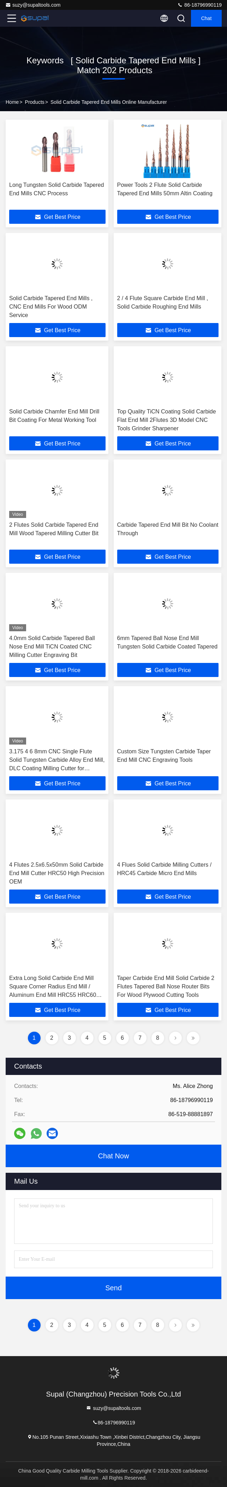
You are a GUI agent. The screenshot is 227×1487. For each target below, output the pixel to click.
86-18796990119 (199, 5)
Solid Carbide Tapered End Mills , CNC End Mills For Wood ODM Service (50, 306)
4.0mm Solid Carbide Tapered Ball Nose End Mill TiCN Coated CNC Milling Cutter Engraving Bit (52, 646)
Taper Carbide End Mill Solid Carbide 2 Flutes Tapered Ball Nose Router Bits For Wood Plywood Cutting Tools (166, 986)
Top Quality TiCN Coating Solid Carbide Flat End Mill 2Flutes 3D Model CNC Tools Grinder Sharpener (166, 420)
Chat (206, 18)
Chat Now (113, 1156)
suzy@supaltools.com (32, 5)
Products (34, 102)
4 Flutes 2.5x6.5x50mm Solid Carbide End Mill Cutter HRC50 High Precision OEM (56, 873)
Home (12, 102)
